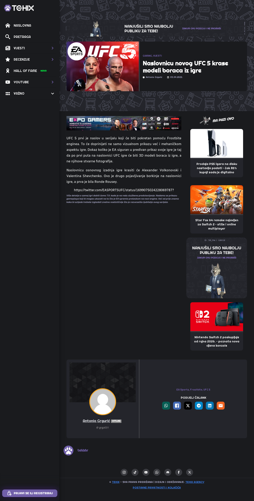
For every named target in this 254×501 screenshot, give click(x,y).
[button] (29, 48)
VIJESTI (157, 55)
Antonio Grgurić (102, 421)
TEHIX (115, 482)
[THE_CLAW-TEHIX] (156, 28)
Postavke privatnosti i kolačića (157, 487)
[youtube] (145, 472)
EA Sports (182, 389)
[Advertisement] (123, 240)
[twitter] (189, 472)
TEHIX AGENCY (194, 482)
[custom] (135, 472)
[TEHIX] (19, 8)
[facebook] (178, 472)
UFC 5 (206, 389)
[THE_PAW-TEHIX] (216, 268)
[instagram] (124, 472)
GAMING (147, 55)
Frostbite (196, 389)
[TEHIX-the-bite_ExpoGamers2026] (123, 123)
